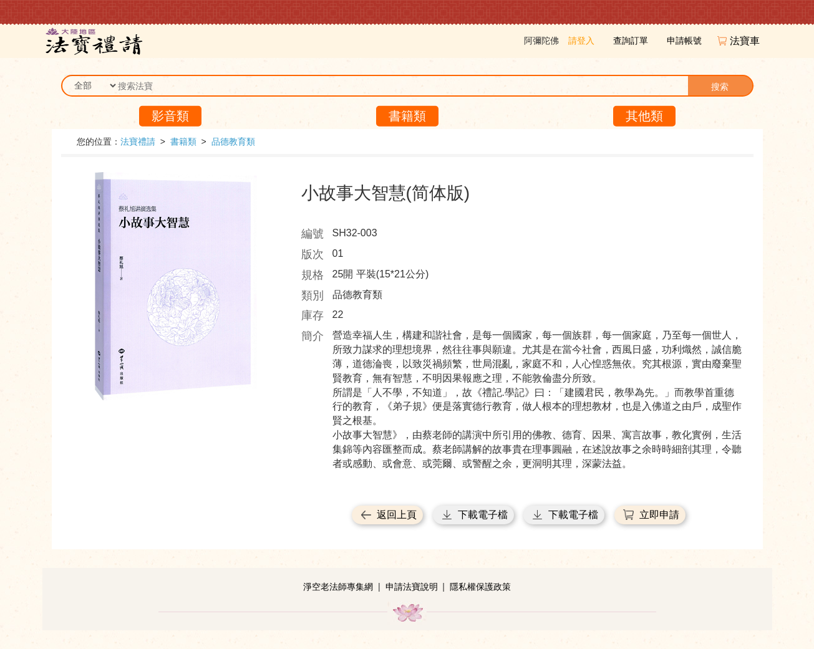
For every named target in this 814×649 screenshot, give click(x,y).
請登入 (581, 41)
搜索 (720, 87)
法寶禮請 (137, 142)
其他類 (644, 116)
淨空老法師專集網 (338, 587)
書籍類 (407, 116)
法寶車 (746, 41)
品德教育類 (233, 142)
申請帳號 (684, 41)
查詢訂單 (630, 41)
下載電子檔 (483, 514)
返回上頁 (397, 514)
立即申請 (659, 514)
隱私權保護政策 (480, 587)
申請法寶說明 (411, 587)
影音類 (170, 116)
